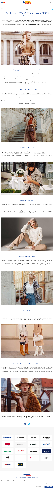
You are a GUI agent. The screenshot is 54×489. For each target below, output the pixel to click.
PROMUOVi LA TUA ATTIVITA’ (22, 479)
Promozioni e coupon (22, 477)
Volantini (33, 477)
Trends (27, 9)
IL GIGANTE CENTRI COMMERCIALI (36, 479)
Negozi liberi (29, 479)
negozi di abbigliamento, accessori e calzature (31, 24)
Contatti (38, 477)
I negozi (15, 477)
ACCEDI (27, 2)
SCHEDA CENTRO (15, 479)
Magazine (29, 477)
